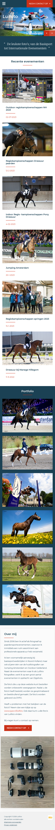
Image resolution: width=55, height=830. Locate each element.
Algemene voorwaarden (12, 822)
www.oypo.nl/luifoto (13, 711)
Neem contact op (39, 4)
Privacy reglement (10, 825)
